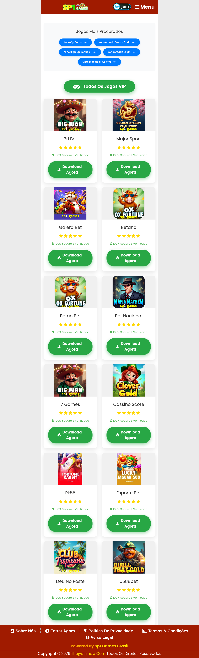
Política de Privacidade (108, 631)
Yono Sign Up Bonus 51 (80, 52)
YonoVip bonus (75, 42)
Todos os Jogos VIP (99, 86)
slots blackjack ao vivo (99, 62)
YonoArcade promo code (117, 42)
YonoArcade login (122, 52)
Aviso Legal (99, 637)
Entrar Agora (60, 631)
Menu (145, 6)
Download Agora (70, 169)
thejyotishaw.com (88, 653)
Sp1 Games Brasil (111, 646)
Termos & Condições (165, 631)
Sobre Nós (23, 631)
